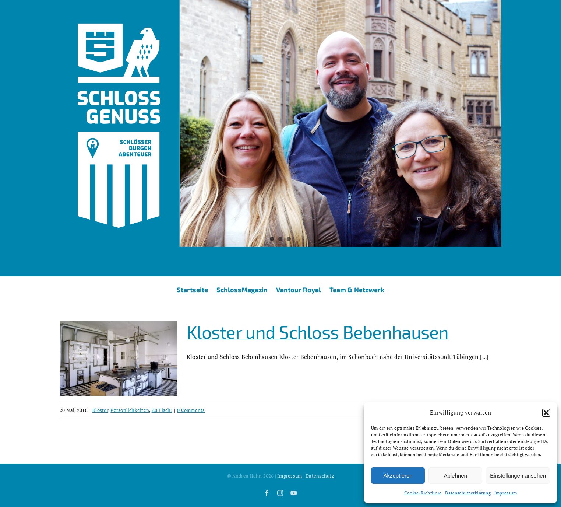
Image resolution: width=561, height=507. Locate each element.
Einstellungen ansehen (518, 475)
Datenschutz (320, 475)
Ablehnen (455, 475)
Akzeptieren (397, 475)
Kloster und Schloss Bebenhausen (318, 331)
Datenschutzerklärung (468, 493)
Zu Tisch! (162, 410)
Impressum (505, 493)
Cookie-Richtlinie (422, 493)
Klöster (100, 410)
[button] (546, 412)
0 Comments (191, 410)
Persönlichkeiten (129, 410)
